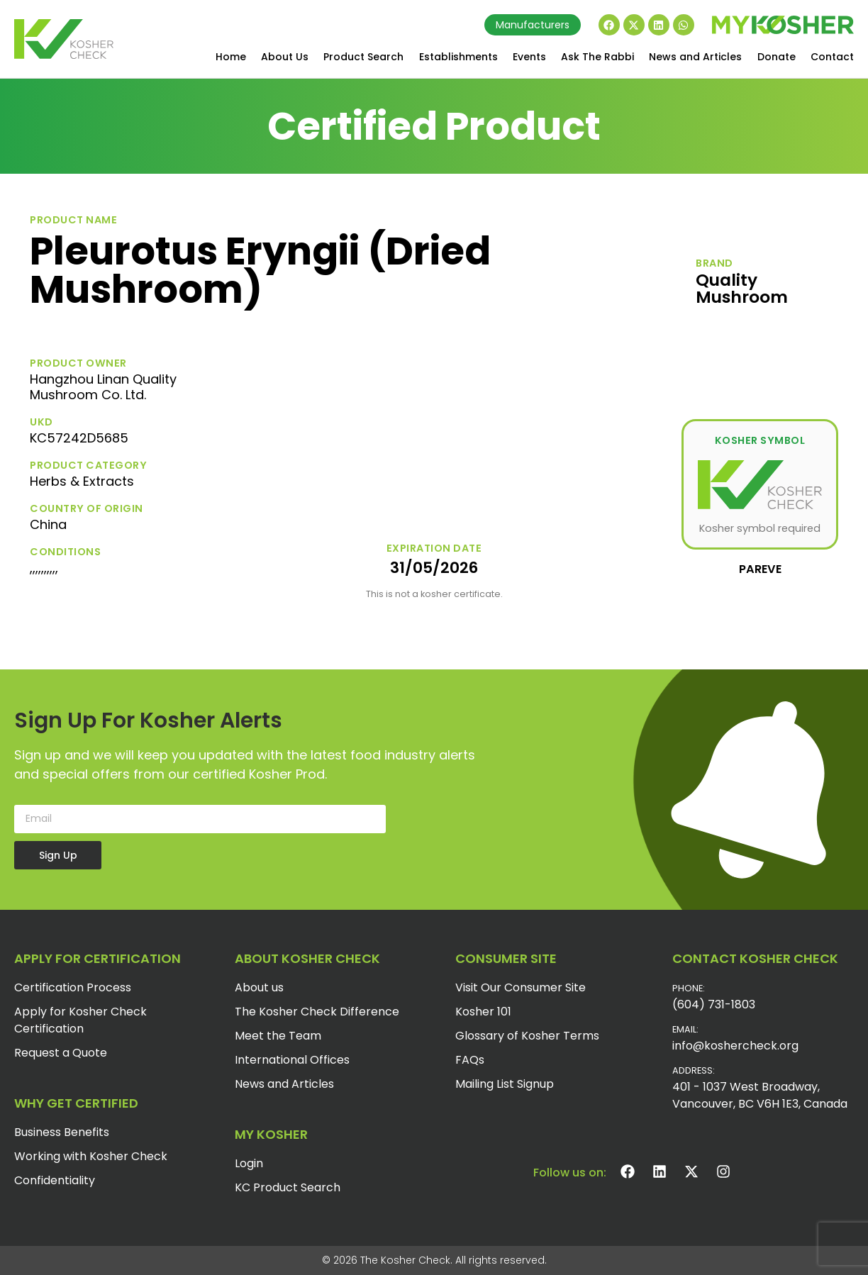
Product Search (363, 57)
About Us (284, 57)
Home (231, 57)
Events (529, 57)
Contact (832, 57)
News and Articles (695, 57)
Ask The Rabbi (597, 57)
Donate (776, 57)
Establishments (458, 57)
